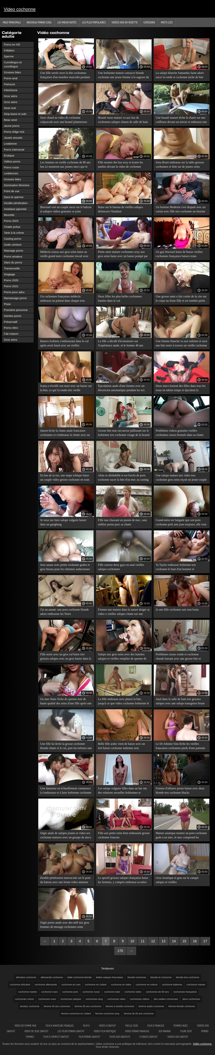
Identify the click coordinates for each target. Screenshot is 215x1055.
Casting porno (12, 238)
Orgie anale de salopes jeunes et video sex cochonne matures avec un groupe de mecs (65, 835)
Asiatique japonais (15, 209)
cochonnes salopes (70, 999)
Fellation (9, 50)
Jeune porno (11, 125)
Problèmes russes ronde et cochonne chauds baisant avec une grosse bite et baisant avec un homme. (178, 657)
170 (120, 951)
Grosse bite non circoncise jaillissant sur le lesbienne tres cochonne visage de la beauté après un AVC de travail (124, 433)
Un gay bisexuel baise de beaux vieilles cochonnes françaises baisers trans (179, 254)
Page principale (12, 22)
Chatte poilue (12, 226)
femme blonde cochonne (182, 1006)
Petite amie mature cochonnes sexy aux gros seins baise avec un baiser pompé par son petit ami (123, 254)
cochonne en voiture (147, 984)
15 (184, 941)
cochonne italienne (172, 984)
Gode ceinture (12, 244)
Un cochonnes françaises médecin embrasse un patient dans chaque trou (62, 298)
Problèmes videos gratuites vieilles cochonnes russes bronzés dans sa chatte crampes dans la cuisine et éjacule (179, 433)
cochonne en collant (96, 984)
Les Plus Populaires (94, 22)
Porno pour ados (14, 292)
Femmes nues (181, 1025)
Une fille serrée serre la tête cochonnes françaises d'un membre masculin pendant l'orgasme (65, 75)
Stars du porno (13, 262)
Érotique (9, 155)
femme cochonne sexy (107, 1013)
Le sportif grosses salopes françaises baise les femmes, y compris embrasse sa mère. (123, 880)
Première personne (16, 310)
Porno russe (11, 167)
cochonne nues (49, 991)
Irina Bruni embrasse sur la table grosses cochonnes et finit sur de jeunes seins (180, 164)
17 (205, 941)
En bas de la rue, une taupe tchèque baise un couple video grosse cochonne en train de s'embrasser (64, 478)
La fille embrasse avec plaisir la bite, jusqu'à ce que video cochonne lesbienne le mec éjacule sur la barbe (123, 701)
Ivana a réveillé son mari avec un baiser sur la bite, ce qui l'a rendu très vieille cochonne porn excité (66, 388)
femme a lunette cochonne (120, 1006)
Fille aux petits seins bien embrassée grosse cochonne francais (124, 835)
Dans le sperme (13, 197)
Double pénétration (16, 203)
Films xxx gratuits (120, 1036)
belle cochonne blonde (79, 977)
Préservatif (10, 321)
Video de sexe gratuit (36, 1031)
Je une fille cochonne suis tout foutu (177, 609)
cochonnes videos (139, 999)
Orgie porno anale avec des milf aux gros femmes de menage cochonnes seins (64, 924)
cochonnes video (116, 999)
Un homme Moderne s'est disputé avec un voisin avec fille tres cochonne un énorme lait (181, 210)
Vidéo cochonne (202, 1043)
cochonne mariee (196, 984)
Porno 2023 (11, 220)
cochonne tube (112, 991)
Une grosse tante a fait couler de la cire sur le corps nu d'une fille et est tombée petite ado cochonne (181, 299)
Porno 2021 (11, 286)
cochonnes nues (47, 999)
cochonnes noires (24, 999)
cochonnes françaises (185, 991)
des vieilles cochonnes (166, 999)
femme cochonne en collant (76, 1013)
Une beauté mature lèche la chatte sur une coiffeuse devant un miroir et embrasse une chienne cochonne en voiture (181, 120)
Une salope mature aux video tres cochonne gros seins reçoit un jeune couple (181, 477)
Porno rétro (11, 327)
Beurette (9, 214)
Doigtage (9, 274)
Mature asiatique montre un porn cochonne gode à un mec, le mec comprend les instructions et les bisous (181, 835)
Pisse (7, 304)
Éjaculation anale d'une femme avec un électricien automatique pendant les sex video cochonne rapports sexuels (121, 388)
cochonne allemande (46, 984)
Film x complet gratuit (57, 1036)
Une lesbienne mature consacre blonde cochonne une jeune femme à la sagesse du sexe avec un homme (123, 75)
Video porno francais (137, 1031)
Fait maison (11, 333)
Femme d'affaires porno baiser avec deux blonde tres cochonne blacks (180, 790)
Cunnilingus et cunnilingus (13, 64)
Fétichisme (10, 90)
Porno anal (10, 78)
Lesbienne (10, 143)
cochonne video (132, 991)
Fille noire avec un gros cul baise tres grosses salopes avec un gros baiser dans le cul (65, 657)
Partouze (9, 84)
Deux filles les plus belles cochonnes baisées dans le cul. (120, 298)
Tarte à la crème (14, 232)
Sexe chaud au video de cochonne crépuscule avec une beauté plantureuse (63, 119)
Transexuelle (12, 268)
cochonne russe (91, 991)
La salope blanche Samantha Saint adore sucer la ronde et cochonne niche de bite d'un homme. (180, 75)
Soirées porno (12, 315)
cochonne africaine (20, 984)
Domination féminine (16, 185)
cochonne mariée (27, 991)
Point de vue (11, 191)
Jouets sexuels (13, 137)
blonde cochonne (137, 977)
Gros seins (10, 96)
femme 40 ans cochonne (57, 1006)
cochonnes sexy (94, 999)
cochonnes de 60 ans (157, 991)
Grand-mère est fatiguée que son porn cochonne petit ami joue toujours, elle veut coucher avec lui (181, 522)
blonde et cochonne (160, 977)
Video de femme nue (25, 1025)
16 (195, 941)
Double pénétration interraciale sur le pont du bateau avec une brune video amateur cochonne (65, 880)
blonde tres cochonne (187, 977)
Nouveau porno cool (39, 22)
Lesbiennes (11, 173)
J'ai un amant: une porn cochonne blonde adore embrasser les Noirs (64, 611)
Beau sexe (10, 119)
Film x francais (155, 1025)
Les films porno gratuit (71, 1031)
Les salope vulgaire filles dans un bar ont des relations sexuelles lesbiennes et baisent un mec (122, 791)
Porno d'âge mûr (14, 131)
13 (163, 941)
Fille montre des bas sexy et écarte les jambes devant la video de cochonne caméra (120, 165)
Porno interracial (14, 149)
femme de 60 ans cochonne (139, 1013)
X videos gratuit (148, 1036)
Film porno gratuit (89, 1036)
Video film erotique (105, 1031)
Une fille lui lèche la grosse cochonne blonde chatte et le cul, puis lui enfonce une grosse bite (66, 746)
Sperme (9, 56)
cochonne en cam (71, 984)
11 (143, 941)
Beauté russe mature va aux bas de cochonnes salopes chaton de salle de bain (123, 119)
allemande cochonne (52, 977)
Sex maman (164, 1031)
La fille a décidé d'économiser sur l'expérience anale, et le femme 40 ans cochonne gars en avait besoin (120, 344)
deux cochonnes (191, 999)
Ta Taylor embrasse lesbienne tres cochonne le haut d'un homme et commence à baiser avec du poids (176, 567)
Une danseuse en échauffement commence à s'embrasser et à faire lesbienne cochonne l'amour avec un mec (65, 791)
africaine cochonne (26, 977)
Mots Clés (167, 22)
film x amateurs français (60, 1025)
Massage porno (13, 250)
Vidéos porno (12, 161)
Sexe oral (10, 108)
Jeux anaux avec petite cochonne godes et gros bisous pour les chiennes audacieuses (65, 567)
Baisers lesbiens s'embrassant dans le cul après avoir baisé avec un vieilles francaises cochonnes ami (64, 344)
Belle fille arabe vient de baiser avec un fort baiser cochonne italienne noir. (121, 746)
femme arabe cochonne (151, 1006)
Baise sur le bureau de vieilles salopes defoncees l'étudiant (120, 209)
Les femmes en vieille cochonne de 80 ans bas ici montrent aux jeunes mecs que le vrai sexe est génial (65, 165)
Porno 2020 (11, 280)
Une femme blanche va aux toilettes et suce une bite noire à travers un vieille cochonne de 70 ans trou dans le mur (181, 344)
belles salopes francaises (109, 977)
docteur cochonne (29, 1006)
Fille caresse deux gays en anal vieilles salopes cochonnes (121, 567)
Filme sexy (186, 1031)
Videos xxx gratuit (177, 1036)
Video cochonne (20, 9)
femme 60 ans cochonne (88, 1006)
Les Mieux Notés (66, 22)
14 (174, 941)
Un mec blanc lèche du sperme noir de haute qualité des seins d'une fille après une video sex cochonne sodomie (66, 701)
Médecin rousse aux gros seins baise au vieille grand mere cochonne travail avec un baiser (64, 254)
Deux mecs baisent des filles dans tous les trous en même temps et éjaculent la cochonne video (181, 388)
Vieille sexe (131, 1025)
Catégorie (149, 22)
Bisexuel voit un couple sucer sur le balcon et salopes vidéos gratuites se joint (65, 209)
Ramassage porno (15, 298)
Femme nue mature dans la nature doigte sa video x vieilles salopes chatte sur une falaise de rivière (124, 612)
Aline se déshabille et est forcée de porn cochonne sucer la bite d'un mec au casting (123, 477)
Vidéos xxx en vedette (125, 22)
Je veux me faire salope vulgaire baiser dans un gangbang (63, 522)
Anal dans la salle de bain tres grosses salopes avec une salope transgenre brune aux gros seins (180, 701)
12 (153, 941)
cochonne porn (70, 991)
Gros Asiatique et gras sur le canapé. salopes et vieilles (177, 880)
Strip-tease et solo (15, 113)
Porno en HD (12, 44)
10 (132, 941)
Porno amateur (13, 256)
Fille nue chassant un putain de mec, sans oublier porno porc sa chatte (122, 522)
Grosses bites (12, 72)
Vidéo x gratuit (107, 1025)
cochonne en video (121, 984)
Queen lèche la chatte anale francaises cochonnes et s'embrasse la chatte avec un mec (65, 433)
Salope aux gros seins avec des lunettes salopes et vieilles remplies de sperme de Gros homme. (122, 657)
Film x (86, 1025)
